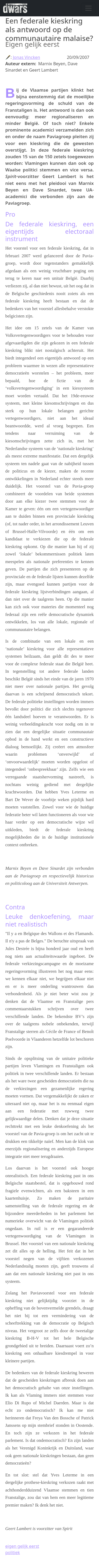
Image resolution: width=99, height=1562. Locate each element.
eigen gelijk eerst (22, 1546)
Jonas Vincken (26, 57)
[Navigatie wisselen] (88, 8)
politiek (12, 1552)
